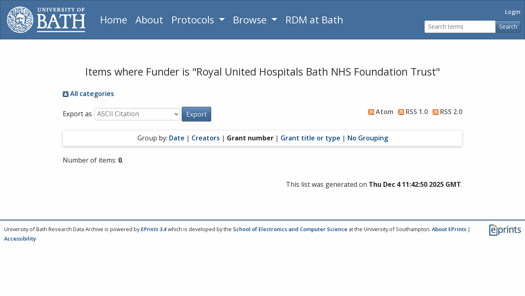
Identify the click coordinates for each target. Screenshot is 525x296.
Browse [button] (251, 19)
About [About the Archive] (149, 19)
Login (512, 12)
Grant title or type (310, 137)
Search (508, 26)
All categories (88, 93)
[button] (196, 114)
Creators (206, 137)
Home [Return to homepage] (113, 19)
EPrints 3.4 (154, 229)
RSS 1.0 (411, 111)
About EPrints (449, 229)
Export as (77, 113)
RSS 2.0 (445, 111)
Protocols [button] (194, 19)
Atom (379, 111)
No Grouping (367, 137)
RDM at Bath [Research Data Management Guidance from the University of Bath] (314, 19)
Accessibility (20, 238)
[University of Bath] (46, 19)
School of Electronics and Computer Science (290, 229)
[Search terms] (460, 27)
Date (177, 137)
